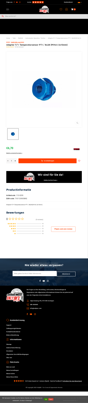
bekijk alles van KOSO (17, 44)
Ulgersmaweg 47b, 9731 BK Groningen (42, 302)
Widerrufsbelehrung (12, 336)
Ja (46, 399)
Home (8, 40)
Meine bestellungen (12, 372)
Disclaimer (9, 352)
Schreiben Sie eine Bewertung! (72, 383)
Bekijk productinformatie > (14, 155)
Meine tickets (10, 375)
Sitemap (8, 346)
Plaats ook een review (63, 231)
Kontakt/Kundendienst (13, 333)
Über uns (9, 359)
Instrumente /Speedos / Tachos (35, 40)
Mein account (10, 368)
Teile (14, 40)
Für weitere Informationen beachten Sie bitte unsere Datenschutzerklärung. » (70, 399)
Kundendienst (68, 2)
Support (8, 326)
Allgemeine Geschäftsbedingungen (17, 356)
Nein (51, 399)
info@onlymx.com (35, 310)
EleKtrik (20, 40)
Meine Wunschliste (12, 378)
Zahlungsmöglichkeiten (13, 330)
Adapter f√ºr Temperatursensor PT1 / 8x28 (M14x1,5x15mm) (67, 40)
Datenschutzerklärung (13, 349)
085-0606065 (34, 306)
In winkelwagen (47, 163)
